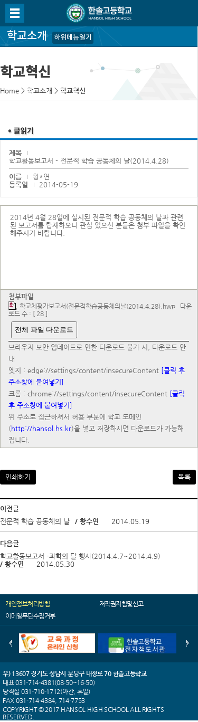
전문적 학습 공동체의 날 (35, 521)
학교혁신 (73, 90)
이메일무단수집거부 (30, 616)
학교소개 (39, 90)
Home (9, 90)
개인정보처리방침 (27, 603)
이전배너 (10, 643)
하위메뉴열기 (73, 37)
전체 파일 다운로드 (44, 330)
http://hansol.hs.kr (41, 428)
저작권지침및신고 (121, 603)
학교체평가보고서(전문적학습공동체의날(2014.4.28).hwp (97, 306)
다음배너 (188, 643)
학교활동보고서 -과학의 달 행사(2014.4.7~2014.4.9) (80, 556)
